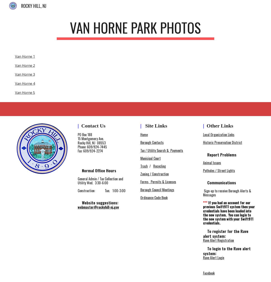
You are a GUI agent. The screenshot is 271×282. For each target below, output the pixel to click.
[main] (135, 30)
